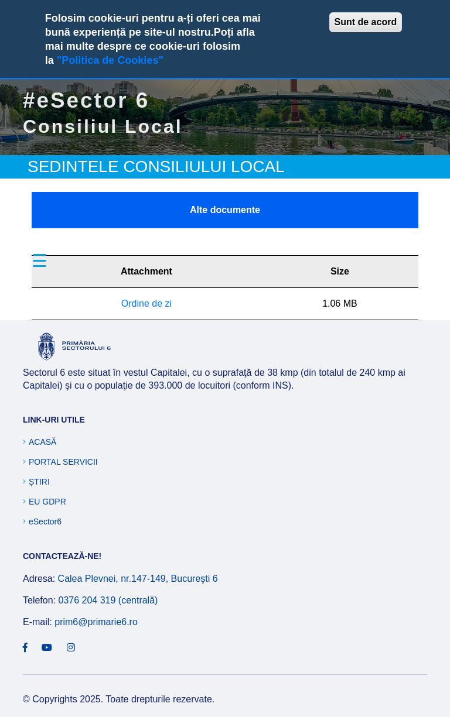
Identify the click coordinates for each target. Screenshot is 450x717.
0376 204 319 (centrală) (108, 600)
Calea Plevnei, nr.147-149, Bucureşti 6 (138, 579)
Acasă (42, 442)
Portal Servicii (63, 461)
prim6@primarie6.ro (96, 622)
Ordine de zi (146, 303)
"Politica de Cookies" (110, 60)
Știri (39, 481)
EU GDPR (47, 501)
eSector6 (45, 521)
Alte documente (225, 210)
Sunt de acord (366, 22)
